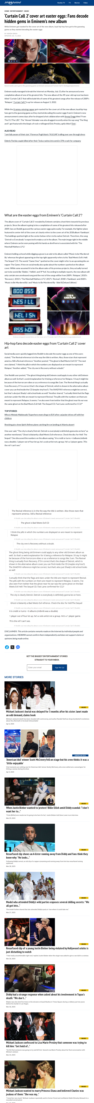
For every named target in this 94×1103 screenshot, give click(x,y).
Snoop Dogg (70, 116)
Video (85, 3)
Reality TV (61, 3)
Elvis (73, 123)
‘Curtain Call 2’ (19, 102)
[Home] (12, 2)
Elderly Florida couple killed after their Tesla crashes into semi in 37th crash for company (42, 141)
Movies (77, 3)
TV (70, 3)
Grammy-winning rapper (24, 109)
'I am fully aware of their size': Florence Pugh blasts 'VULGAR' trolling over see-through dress (44, 134)
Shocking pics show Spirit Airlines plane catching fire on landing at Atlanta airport (39, 424)
